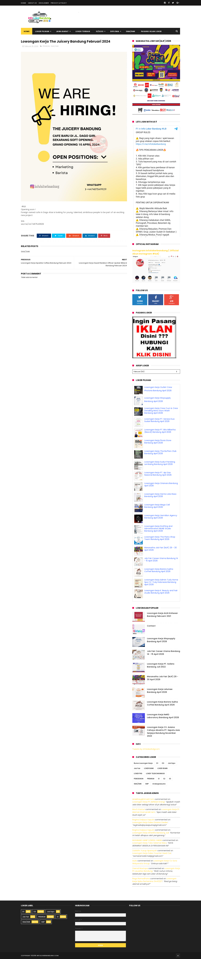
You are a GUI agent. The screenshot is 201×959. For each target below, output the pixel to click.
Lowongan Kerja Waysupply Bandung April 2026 (161, 640)
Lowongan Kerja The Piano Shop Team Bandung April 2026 (159, 538)
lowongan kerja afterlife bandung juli (150, 832)
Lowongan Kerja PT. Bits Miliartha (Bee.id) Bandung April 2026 (160, 430)
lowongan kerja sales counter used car (151, 853)
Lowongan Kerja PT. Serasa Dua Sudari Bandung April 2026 (159, 420)
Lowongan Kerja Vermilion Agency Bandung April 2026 (160, 516)
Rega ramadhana (141, 878)
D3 (163, 763)
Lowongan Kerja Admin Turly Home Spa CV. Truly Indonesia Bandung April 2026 (161, 582)
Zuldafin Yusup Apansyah (144, 850)
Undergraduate (159, 784)
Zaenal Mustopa (140, 868)
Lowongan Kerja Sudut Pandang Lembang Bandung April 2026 (159, 463)
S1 (159, 778)
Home (23, 3)
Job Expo (171, 763)
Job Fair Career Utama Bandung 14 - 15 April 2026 (161, 559)
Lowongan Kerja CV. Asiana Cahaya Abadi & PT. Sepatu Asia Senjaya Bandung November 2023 (163, 731)
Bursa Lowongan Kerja (143, 763)
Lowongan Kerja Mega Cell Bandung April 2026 (157, 505)
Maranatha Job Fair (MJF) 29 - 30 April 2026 (160, 548)
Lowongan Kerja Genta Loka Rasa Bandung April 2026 (160, 495)
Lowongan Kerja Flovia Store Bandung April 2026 (157, 441)
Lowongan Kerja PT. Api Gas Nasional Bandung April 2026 (158, 473)
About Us (32, 3)
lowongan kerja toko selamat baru (149, 842)
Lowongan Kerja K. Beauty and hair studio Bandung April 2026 (161, 591)
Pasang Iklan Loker (151, 31)
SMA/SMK (130, 31)
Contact (151, 625)
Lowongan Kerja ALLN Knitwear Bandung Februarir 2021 (162, 614)
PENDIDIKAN (138, 778)
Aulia (134, 860)
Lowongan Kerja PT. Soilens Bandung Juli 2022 (160, 665)
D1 (157, 763)
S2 (164, 778)
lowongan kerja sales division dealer (150, 822)
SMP (147, 784)
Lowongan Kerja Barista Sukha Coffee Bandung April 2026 (158, 570)
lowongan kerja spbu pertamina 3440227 (154, 880)
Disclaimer (44, 3)
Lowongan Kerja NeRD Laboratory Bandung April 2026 (163, 716)
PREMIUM (46, 46)
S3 (170, 778)
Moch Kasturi (138, 809)
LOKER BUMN (162, 768)
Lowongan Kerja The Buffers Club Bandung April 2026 (160, 452)
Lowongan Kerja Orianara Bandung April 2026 (161, 484)
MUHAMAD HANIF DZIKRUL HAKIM (147, 840)
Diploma (114, 31)
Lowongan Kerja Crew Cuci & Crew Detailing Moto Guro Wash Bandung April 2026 (161, 410)
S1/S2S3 (99, 31)
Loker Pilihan (42, 31)
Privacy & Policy (59, 3)
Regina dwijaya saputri (143, 819)
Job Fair (137, 768)
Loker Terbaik (83, 31)
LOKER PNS (138, 773)
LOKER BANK (149, 768)
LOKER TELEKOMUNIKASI (155, 773)
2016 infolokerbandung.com (45, 955)
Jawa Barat (62, 31)
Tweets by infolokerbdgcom (146, 749)
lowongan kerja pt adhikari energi (148, 801)
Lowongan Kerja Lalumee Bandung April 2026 (159, 690)
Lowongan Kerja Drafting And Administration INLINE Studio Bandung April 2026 (158, 528)
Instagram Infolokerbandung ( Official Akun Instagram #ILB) (155, 252)
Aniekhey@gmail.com (143, 799)
